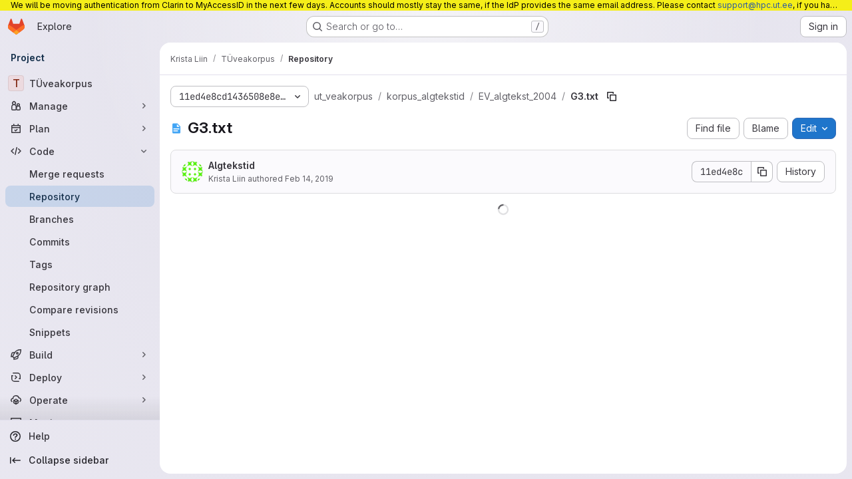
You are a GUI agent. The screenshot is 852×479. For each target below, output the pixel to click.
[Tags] (79, 264)
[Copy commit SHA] (762, 171)
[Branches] (79, 219)
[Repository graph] (79, 286)
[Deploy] (79, 377)
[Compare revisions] (79, 309)
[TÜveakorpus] (79, 83)
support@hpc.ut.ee (755, 5)
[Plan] (79, 128)
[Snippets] (79, 332)
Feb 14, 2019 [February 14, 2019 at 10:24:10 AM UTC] (309, 179)
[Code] (79, 151)
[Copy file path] (611, 96)
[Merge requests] (79, 173)
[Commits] (79, 241)
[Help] (79, 436)
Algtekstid (231, 165)
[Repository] (79, 196)
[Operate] (79, 399)
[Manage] (79, 105)
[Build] (79, 354)
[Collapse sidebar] (79, 460)
